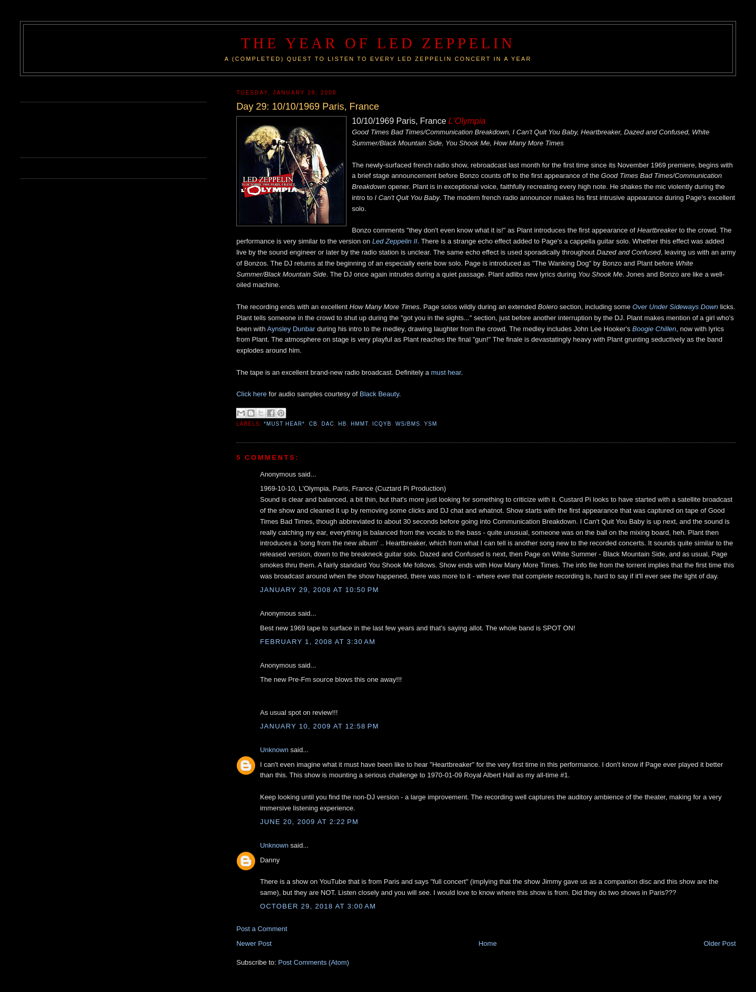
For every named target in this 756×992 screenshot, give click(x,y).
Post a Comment (261, 929)
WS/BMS (407, 424)
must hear (446, 372)
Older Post (720, 943)
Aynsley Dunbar (291, 329)
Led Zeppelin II (394, 241)
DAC (327, 424)
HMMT (359, 424)
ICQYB (382, 424)
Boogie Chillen (654, 329)
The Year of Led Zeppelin (378, 43)
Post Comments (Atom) (313, 962)
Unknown (274, 750)
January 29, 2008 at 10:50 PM (319, 590)
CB (313, 424)
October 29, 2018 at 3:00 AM (318, 906)
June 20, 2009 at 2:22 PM (309, 822)
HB (342, 424)
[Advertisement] (81, 128)
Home (487, 943)
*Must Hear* (284, 424)
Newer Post (253, 943)
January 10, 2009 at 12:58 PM (319, 726)
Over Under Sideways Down (675, 307)
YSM (430, 424)
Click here (251, 394)
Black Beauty (379, 394)
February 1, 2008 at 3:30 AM (317, 642)
